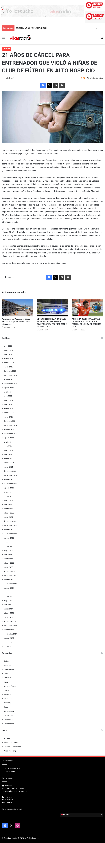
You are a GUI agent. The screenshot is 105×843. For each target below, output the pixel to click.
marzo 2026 (8, 358)
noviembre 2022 (10, 525)
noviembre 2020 (10, 625)
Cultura (6, 661)
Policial (7, 690)
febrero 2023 (9, 513)
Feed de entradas (11, 742)
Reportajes (8, 703)
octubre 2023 (9, 479)
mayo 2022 (8, 550)
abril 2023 (8, 504)
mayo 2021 (8, 600)
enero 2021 (8, 617)
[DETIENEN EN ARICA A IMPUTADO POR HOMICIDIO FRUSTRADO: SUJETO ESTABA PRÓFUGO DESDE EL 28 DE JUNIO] (52, 307)
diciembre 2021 (10, 571)
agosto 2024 (9, 438)
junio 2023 (8, 496)
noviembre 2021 (10, 575)
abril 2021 (8, 605)
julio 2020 (8, 642)
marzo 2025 (8, 408)
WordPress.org (10, 751)
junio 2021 (8, 596)
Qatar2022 (8, 698)
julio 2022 (8, 542)
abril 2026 (8, 354)
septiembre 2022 (10, 534)
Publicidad (8, 694)
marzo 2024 (8, 459)
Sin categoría (9, 711)
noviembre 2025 (10, 375)
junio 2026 (8, 346)
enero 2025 (8, 417)
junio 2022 (8, 546)
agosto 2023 (9, 488)
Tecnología (8, 715)
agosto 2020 (9, 638)
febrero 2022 (9, 563)
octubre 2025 (9, 379)
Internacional (9, 669)
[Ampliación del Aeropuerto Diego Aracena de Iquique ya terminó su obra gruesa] (17, 307)
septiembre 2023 (10, 484)
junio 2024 (8, 446)
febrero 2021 (9, 613)
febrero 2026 (9, 363)
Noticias (6, 49)
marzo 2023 (8, 509)
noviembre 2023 (10, 475)
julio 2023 (8, 492)
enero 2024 (8, 467)
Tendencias (8, 719)
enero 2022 (8, 567)
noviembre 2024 (10, 425)
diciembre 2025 (10, 371)
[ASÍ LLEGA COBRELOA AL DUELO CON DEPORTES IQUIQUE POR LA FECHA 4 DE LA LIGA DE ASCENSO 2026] (87, 307)
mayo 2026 (8, 350)
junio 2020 (8, 646)
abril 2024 (8, 454)
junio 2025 (8, 396)
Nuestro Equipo (10, 686)
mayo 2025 (8, 400)
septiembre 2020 (10, 634)
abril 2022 (8, 554)
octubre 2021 (9, 580)
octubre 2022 (9, 529)
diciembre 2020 (10, 621)
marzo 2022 (8, 559)
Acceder (7, 738)
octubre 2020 (9, 630)
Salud (6, 707)
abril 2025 (8, 404)
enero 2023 (8, 517)
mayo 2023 (8, 500)
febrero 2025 (9, 413)
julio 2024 (8, 442)
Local (6, 673)
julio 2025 (8, 392)
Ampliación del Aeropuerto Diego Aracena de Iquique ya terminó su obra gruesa (16, 321)
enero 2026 (8, 367)
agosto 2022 (9, 538)
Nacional (7, 678)
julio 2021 (8, 592)
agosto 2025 (9, 388)
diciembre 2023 (10, 471)
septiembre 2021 (10, 584)
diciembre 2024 (10, 421)
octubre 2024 (9, 429)
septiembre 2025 (10, 383)
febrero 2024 (9, 463)
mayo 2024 (8, 450)
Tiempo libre (9, 724)
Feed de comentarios (12, 747)
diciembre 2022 (10, 521)
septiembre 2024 (10, 433)
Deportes (7, 665)
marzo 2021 (8, 609)
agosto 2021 (9, 588)
